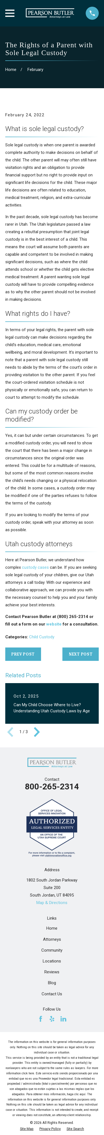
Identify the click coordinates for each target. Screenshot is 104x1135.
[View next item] (37, 732)
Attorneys (52, 939)
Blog (52, 982)
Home (51, 928)
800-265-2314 (52, 786)
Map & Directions (51, 902)
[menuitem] (27, 1129)
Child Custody (41, 636)
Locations (52, 961)
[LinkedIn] (63, 1019)
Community (51, 950)
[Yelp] (52, 1019)
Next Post (81, 654)
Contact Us (52, 993)
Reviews (51, 971)
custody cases (35, 567)
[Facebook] (41, 1019)
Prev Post (23, 654)
